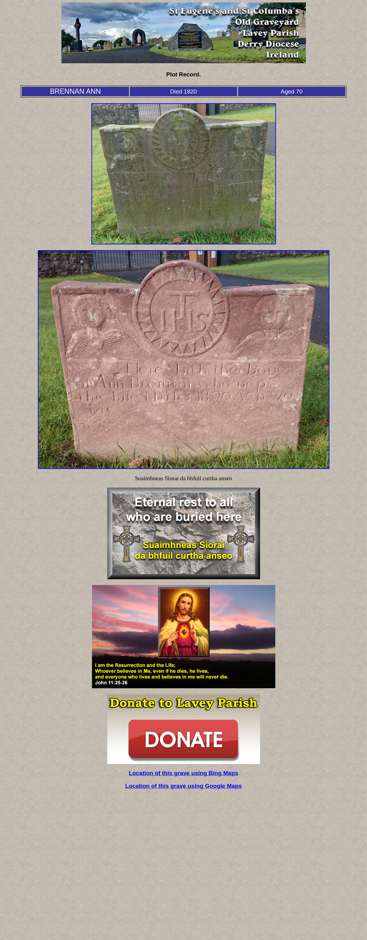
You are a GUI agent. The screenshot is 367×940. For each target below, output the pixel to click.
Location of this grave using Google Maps (183, 786)
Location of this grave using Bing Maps (183, 773)
